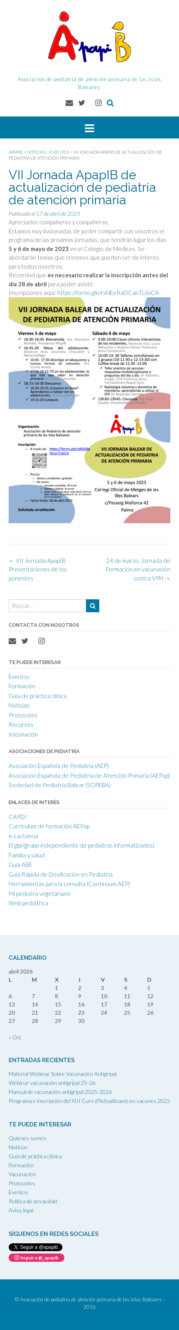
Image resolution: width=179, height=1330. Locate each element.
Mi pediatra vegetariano (40, 893)
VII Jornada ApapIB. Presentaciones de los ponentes (38, 569)
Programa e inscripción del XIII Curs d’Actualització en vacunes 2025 (89, 1100)
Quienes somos (27, 1138)
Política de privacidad (33, 1201)
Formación (22, 686)
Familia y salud (27, 855)
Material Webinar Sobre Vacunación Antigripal (63, 1073)
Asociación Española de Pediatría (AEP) (59, 765)
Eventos (19, 676)
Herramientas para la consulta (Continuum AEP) (69, 883)
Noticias (19, 705)
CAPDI (18, 816)
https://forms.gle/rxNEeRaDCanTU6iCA (108, 292)
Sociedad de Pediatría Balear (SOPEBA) (60, 784)
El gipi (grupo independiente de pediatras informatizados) (81, 845)
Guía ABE (20, 864)
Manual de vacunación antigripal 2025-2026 (60, 1091)
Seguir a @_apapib (36, 1258)
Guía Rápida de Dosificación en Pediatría (61, 874)
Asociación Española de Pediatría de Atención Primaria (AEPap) (89, 775)
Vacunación (23, 734)
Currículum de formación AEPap (49, 826)
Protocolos (23, 715)
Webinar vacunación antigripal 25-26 (52, 1082)
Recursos (21, 724)
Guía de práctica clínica (38, 695)
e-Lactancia (23, 835)
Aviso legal (21, 1210)
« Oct (15, 1037)
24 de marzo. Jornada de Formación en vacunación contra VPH (138, 569)
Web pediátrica (28, 902)
